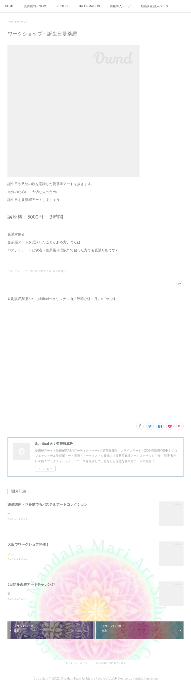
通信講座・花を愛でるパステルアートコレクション (47, 504)
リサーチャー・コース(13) (22, 271)
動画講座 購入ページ (154, 6)
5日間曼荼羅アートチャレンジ (31, 585)
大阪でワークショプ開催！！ (30, 545)
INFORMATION (89, 6)
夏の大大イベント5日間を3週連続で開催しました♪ (41, 594)
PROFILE (62, 6)
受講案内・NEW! (35, 6)
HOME (9, 6)
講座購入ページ (120, 6)
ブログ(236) (44, 271)
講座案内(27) (60, 271)
